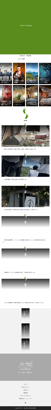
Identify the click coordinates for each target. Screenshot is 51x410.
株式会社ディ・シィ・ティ (25, 398)
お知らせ (25, 390)
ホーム (25, 384)
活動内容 (25, 392)
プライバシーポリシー (25, 395)
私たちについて (25, 387)
